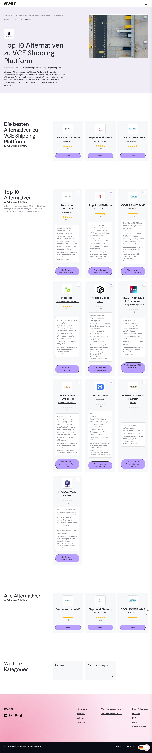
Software (80, 718)
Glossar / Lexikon (139, 727)
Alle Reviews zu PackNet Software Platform (133, 464)
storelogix (67, 297)
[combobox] (143, 747)
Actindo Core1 (100, 297)
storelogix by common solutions (67, 301)
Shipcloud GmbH (100, 141)
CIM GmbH (67, 495)
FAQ (134, 718)
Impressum (118, 746)
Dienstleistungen (83, 722)
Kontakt (135, 722)
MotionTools (100, 395)
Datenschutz (130, 746)
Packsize (133, 402)
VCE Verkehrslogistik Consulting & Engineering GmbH (42, 68)
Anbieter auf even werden (111, 714)
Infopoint (136, 714)
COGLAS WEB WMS (133, 205)
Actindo (100, 301)
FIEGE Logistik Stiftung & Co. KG (133, 305)
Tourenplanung (95, 452)
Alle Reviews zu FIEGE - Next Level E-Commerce (133, 367)
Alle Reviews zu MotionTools (100, 465)
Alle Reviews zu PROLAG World (67, 558)
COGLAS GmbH (133, 141)
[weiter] (148, 141)
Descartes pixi (68, 141)
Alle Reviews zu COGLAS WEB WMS (133, 271)
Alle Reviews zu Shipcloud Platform (100, 271)
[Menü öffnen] (145, 3)
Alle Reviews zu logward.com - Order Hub (67, 464)
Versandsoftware (63, 257)
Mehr (68, 156)
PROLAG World (67, 491)
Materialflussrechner (130, 443)
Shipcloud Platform (100, 205)
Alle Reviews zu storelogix (67, 369)
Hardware (81, 714)
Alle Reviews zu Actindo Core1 (100, 369)
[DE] (143, 747)
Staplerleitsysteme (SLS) (131, 254)
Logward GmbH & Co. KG (67, 402)
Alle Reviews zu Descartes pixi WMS (67, 271)
